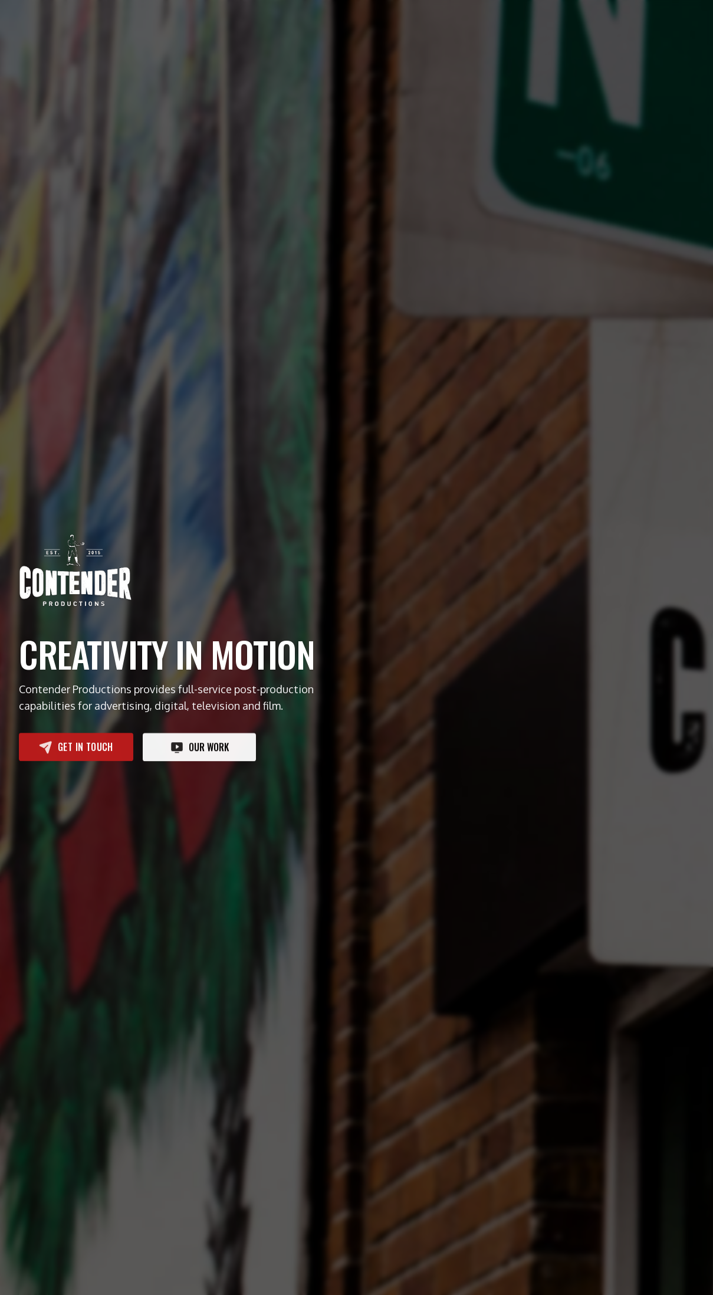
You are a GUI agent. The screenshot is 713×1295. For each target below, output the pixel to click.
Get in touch (76, 747)
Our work (199, 747)
